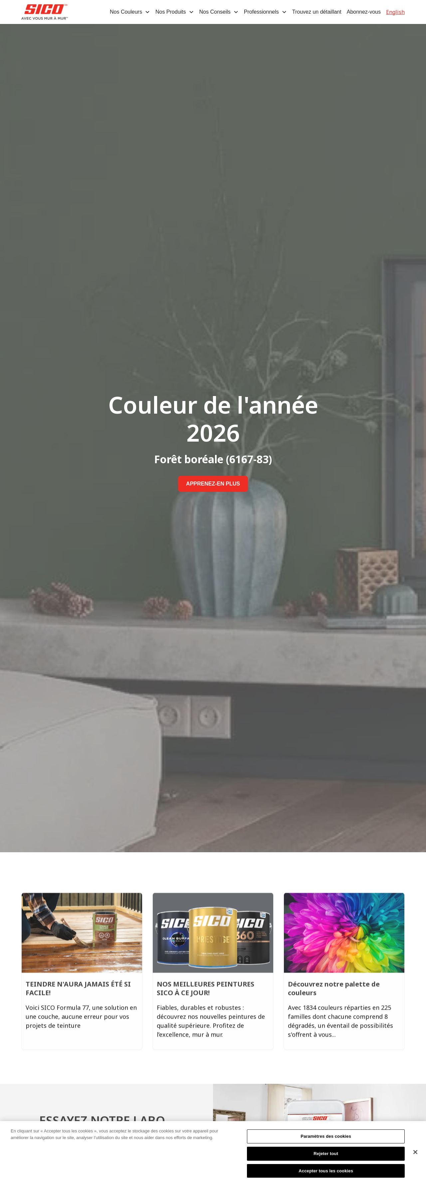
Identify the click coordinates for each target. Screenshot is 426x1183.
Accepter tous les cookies (326, 1173)
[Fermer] (415, 1154)
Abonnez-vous (364, 12)
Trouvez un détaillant (316, 12)
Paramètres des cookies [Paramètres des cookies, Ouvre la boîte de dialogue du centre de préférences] (326, 1138)
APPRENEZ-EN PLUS (213, 484)
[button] (130, 12)
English (395, 12)
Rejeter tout (326, 1155)
